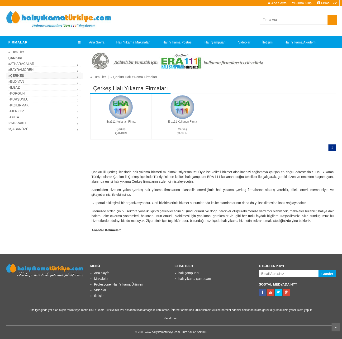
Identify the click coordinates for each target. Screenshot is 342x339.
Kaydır (336, 327)
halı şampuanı (188, 273)
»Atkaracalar (21, 64)
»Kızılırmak (18, 105)
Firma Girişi (302, 3)
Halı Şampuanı (215, 42)
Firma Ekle (327, 3)
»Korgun (16, 93)
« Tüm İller (16, 52)
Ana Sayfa (277, 3)
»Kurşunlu (18, 99)
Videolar (244, 42)
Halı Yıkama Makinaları (133, 42)
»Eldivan (16, 81)
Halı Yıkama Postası (177, 42)
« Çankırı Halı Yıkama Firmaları (133, 77)
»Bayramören (20, 70)
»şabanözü (18, 129)
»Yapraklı (17, 123)
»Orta (13, 117)
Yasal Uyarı (171, 318)
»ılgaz (14, 87)
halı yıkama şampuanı (194, 279)
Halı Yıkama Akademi (300, 42)
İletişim (267, 42)
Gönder (327, 274)
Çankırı (15, 58)
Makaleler (101, 279)
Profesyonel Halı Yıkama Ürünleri (118, 284)
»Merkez (16, 111)
